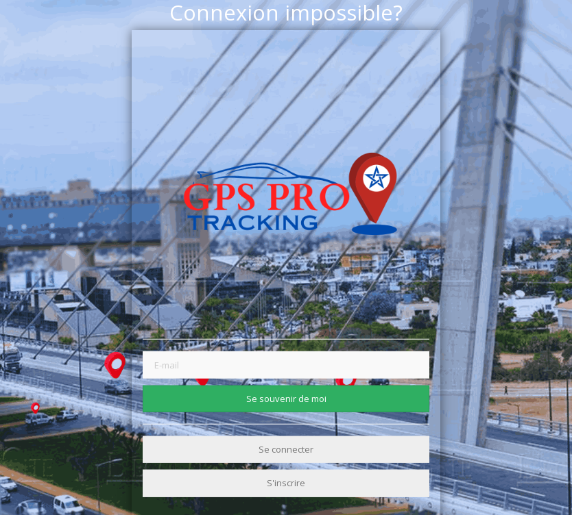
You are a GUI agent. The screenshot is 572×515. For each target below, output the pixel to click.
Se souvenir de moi (286, 398)
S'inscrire (286, 483)
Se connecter (286, 449)
